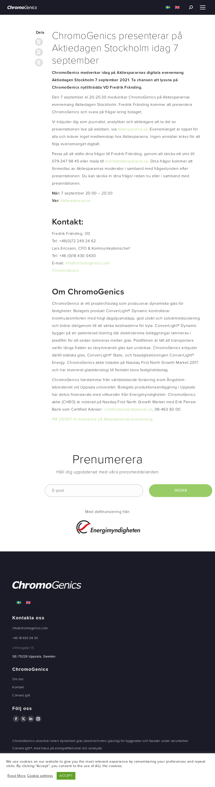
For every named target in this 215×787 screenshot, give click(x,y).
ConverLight (21, 695)
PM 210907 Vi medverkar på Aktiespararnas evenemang (102, 419)
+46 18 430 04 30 (25, 638)
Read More (16, 776)
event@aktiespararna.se (126, 161)
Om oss (17, 679)
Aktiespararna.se (133, 129)
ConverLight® (22, 748)
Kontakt (18, 687)
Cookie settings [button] (40, 776)
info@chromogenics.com (87, 263)
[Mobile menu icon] (203, 7)
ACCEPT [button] (66, 776)
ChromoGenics (65, 270)
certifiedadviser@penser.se (128, 409)
